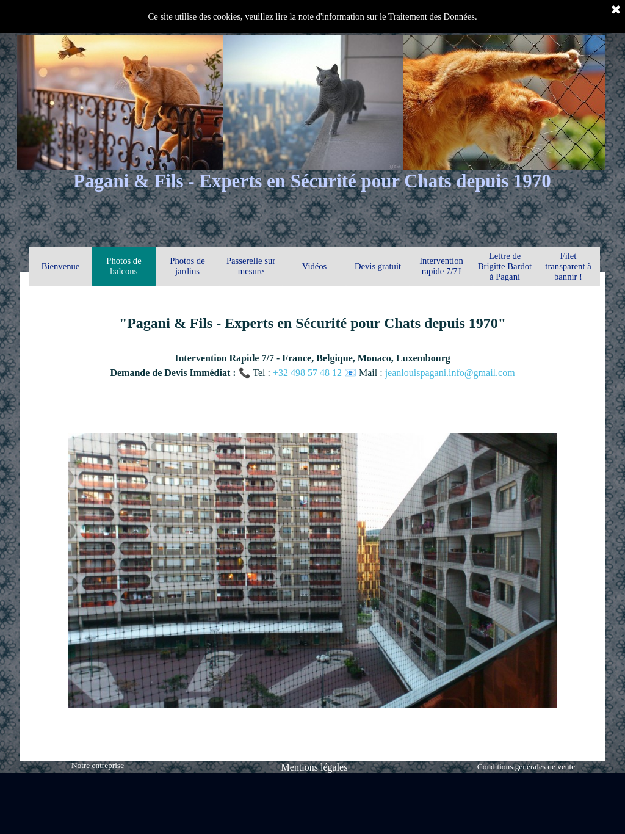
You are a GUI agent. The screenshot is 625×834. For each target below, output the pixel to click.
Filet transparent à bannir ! (568, 266)
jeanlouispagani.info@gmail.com (450, 373)
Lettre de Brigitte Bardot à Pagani (505, 266)
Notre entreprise (97, 765)
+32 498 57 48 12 (308, 373)
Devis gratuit (378, 266)
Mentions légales (314, 767)
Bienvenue (61, 266)
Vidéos (314, 266)
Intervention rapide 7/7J (441, 266)
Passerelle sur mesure (250, 266)
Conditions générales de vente (526, 766)
